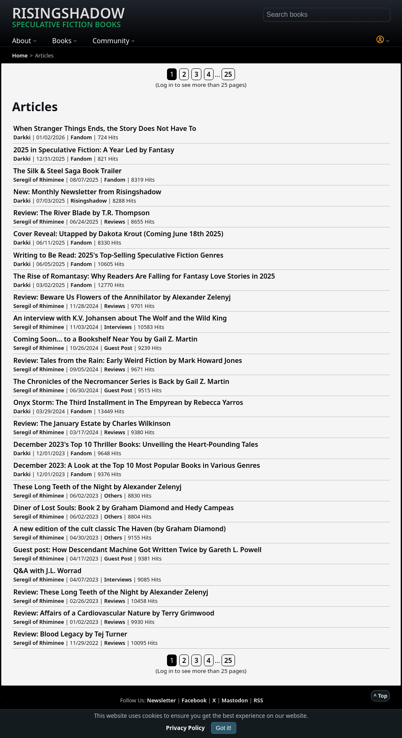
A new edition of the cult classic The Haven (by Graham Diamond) (119, 528)
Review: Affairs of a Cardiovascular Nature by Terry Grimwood (113, 613)
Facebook (194, 700)
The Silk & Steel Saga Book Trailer (67, 170)
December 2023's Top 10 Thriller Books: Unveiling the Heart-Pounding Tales (135, 444)
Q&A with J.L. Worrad (47, 570)
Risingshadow (68, 16)
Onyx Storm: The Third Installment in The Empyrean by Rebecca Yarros (128, 402)
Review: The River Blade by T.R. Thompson (81, 212)
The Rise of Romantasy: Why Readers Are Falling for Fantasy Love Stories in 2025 (144, 276)
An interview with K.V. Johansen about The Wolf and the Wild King (120, 318)
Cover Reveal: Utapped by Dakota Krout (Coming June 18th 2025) (118, 233)
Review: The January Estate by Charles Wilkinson (92, 423)
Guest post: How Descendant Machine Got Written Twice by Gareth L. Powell (137, 549)
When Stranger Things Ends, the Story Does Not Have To (104, 128)
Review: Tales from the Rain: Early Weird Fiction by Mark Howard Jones (127, 360)
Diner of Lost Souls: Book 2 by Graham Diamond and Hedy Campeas (123, 507)
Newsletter (161, 700)
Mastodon (235, 700)
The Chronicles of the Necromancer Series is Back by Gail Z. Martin (121, 381)
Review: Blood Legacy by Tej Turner (70, 634)
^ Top (380, 695)
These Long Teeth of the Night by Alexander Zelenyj (97, 486)
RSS (258, 700)
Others (113, 495)
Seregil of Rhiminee (38, 179)
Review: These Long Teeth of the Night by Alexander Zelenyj (110, 592)
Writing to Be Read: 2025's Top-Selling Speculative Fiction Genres (118, 255)
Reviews (114, 221)
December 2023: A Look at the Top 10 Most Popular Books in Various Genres (136, 465)
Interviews (118, 327)
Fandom (81, 137)
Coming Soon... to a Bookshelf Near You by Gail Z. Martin (105, 339)
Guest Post (118, 348)
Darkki (22, 137)
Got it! (223, 728)
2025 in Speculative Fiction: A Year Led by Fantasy (93, 149)
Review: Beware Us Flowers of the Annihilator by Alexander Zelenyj (122, 297)
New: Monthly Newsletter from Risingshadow (87, 191)
